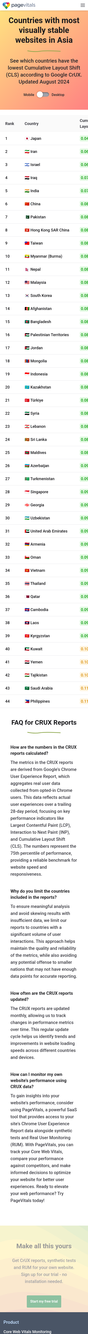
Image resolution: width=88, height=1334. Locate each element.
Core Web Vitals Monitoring (27, 1331)
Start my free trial (44, 1301)
